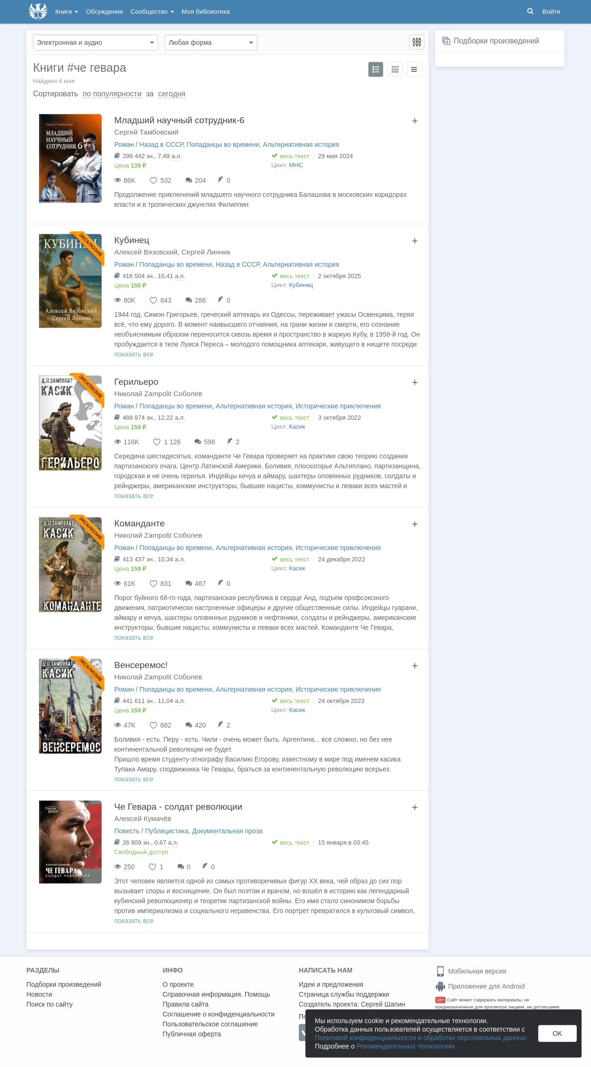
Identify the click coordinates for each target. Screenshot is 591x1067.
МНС (296, 165)
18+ (441, 999)
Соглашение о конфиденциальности (219, 1014)
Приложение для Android (480, 986)
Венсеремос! (141, 665)
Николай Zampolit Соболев (158, 394)
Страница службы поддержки (344, 994)
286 (200, 300)
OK (557, 1033)
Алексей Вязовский (145, 252)
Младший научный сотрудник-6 (179, 120)
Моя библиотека (206, 11)
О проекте (178, 984)
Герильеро (136, 382)
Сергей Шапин (383, 1004)
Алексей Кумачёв (142, 818)
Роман (124, 144)
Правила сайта (186, 1004)
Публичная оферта (192, 1034)
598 (209, 442)
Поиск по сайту (49, 1004)
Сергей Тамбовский (146, 132)
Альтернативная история (301, 144)
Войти (551, 11)
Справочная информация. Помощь (216, 994)
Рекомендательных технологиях (405, 1046)
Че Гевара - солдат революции (178, 807)
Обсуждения (104, 11)
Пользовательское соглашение (210, 1024)
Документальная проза (227, 831)
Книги (66, 11)
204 (200, 180)
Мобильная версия (471, 971)
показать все (133, 354)
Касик (297, 426)
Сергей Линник (205, 252)
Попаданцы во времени (222, 144)
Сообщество (152, 11)
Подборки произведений (496, 41)
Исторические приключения (338, 406)
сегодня (172, 94)
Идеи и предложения (331, 984)
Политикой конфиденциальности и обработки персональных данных (420, 1038)
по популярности (112, 94)
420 (200, 725)
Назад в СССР (161, 144)
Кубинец (131, 240)
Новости (39, 994)
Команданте (139, 523)
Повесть (127, 831)
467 (200, 583)
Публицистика (166, 831)
